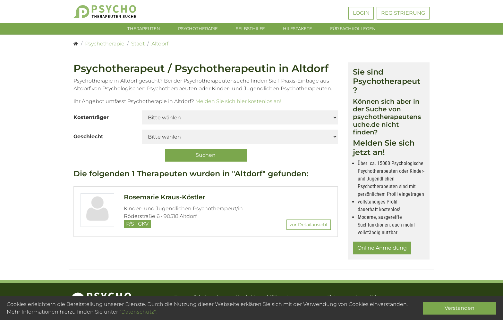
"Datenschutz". (138, 312)
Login (361, 13)
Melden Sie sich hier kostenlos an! (238, 103)
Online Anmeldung (382, 249)
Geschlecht (88, 138)
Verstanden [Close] (459, 308)
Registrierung (403, 13)
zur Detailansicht (309, 226)
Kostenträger (91, 119)
